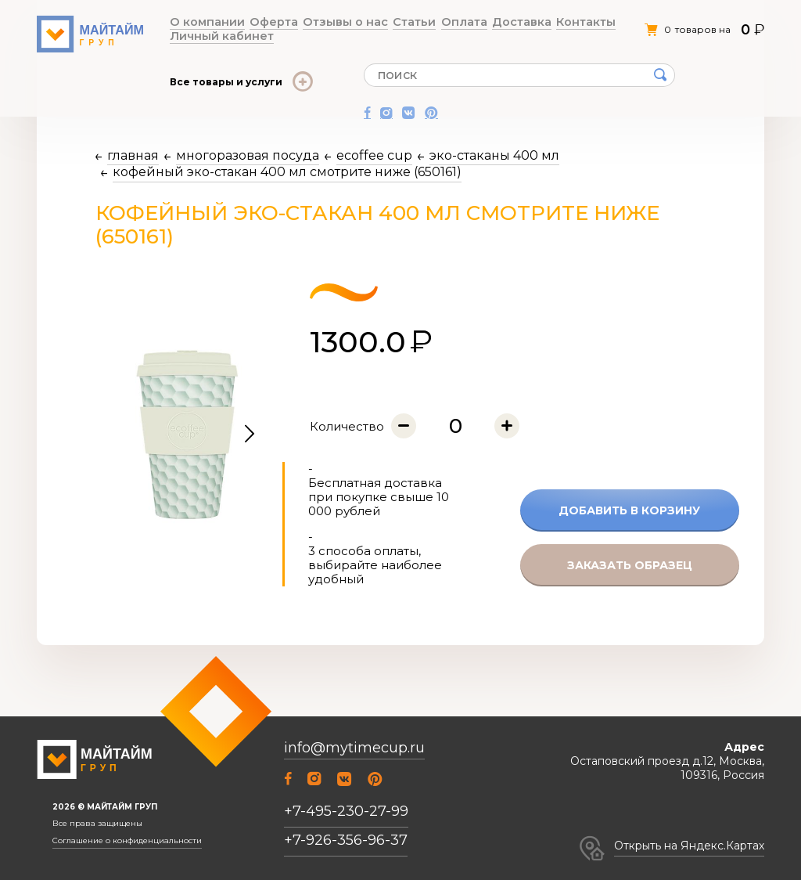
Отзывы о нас (313, 22)
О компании (201, 22)
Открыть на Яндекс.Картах (689, 846)
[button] (249, 434)
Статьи (368, 22)
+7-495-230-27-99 (346, 811)
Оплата (407, 22)
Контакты (503, 22)
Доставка (452, 22)
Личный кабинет (572, 22)
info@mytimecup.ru (354, 748)
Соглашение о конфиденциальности (127, 841)
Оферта (255, 22)
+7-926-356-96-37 (346, 840)
